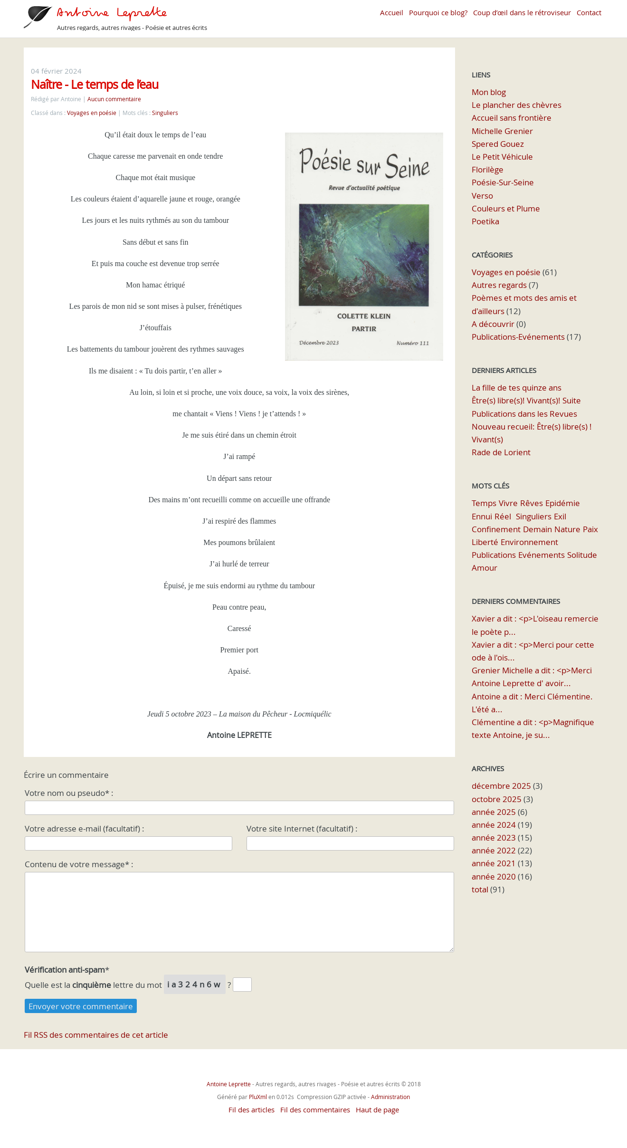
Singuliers (165, 112)
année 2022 (494, 850)
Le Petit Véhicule (502, 156)
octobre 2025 (497, 799)
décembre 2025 (501, 785)
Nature (567, 529)
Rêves (531, 502)
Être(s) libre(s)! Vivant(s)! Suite (526, 400)
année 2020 (494, 876)
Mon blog (489, 91)
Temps (484, 502)
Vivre (508, 502)
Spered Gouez (498, 143)
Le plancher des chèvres (516, 104)
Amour (484, 567)
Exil (560, 516)
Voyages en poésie (91, 112)
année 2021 (494, 863)
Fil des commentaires (315, 1109)
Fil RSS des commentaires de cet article (96, 1034)
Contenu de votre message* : (79, 864)
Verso (482, 195)
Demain (537, 529)
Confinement (496, 529)
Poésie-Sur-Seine (503, 182)
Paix (590, 529)
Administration (390, 1096)
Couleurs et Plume (506, 208)
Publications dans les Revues (524, 413)
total (481, 889)
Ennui (482, 516)
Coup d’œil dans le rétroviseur (522, 12)
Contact (589, 12)
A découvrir (493, 323)
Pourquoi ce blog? (438, 12)
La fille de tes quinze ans (516, 387)
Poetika (485, 221)
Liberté (485, 541)
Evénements (541, 554)
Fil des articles (251, 1109)
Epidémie (562, 502)
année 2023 (494, 837)
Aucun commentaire (114, 99)
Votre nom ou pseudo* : (69, 792)
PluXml (258, 1096)
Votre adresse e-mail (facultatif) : (84, 828)
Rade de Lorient (501, 452)
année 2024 (494, 824)
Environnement (529, 541)
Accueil (391, 12)
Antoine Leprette (229, 1084)
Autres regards (499, 284)
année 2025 (494, 811)
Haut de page (377, 1109)
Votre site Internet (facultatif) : (302, 828)
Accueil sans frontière (511, 117)
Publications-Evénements (518, 336)
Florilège (488, 169)
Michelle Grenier (502, 130)
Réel (502, 516)
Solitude (582, 554)
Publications (494, 554)
